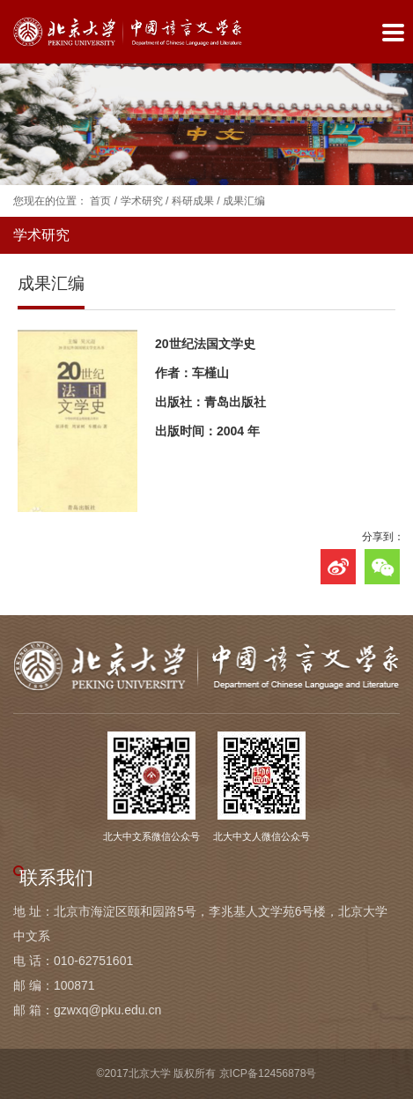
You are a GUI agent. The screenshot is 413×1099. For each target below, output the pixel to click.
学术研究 (142, 201)
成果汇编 (244, 201)
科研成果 (193, 201)
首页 (100, 201)
